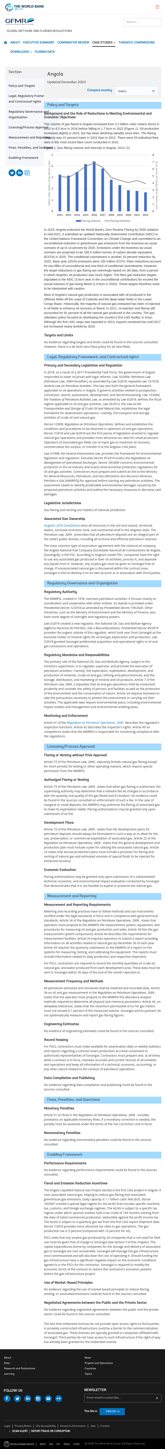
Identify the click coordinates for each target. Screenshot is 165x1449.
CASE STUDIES (103, 42)
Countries (90, 1368)
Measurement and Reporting (29, 137)
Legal (7, 1426)
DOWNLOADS (21, 52)
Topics (88, 1374)
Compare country (99, 90)
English (111, 1411)
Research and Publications (19, 1368)
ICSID (76, 1444)
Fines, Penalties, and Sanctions (31, 147)
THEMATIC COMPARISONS (136, 42)
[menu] (157, 6)
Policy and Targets (22, 86)
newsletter (95, 1390)
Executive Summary (38, 42)
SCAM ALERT (20, 1431)
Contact (105, 1426)
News (88, 1358)
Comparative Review (73, 42)
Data (7, 1363)
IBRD (43, 1444)
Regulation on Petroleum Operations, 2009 (95, 723)
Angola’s (62, 525)
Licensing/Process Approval (28, 127)
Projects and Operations (99, 1363)
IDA (51, 1444)
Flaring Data (45, 52)
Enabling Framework (23, 158)
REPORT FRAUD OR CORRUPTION (50, 1431)
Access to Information (73, 1426)
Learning (9, 1374)
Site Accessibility (46, 1426)
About (15, 42)
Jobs (93, 1426)
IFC (58, 1444)
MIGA (67, 1444)
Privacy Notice (23, 1426)
